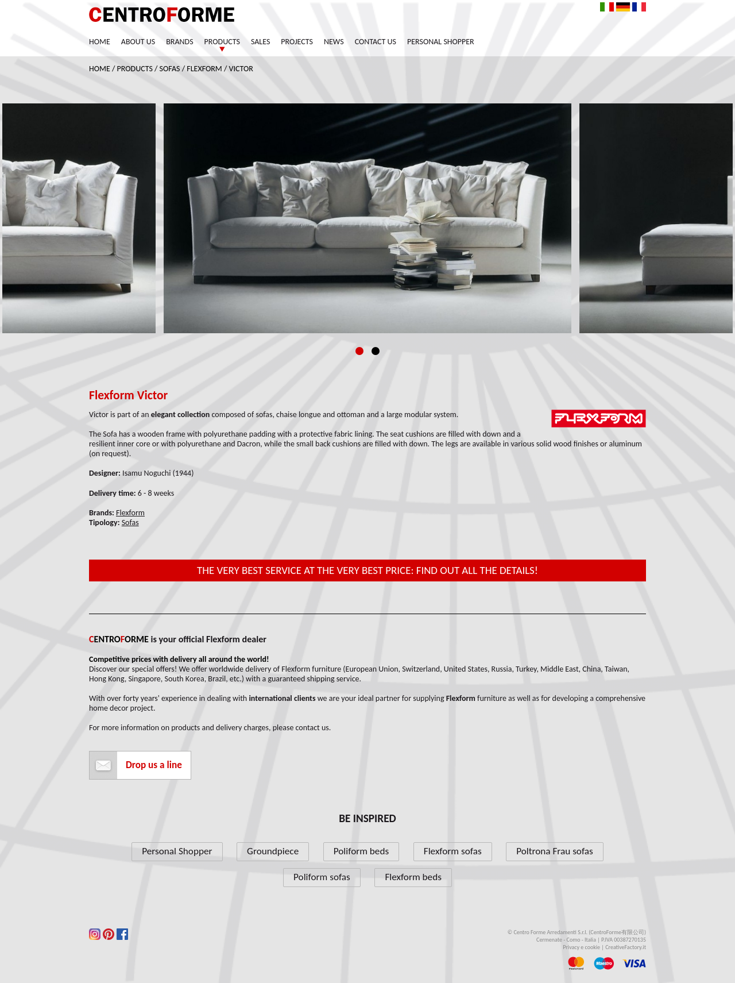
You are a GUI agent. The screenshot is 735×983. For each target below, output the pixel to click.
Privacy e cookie (581, 947)
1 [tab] (359, 351)
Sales (260, 42)
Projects (297, 42)
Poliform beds (361, 851)
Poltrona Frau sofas (554, 851)
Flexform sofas (453, 851)
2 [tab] (376, 351)
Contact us (375, 42)
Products (222, 42)
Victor (241, 69)
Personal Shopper (440, 42)
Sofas (170, 69)
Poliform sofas (321, 877)
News (334, 42)
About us (138, 42)
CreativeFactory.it (625, 947)
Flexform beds (413, 877)
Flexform (204, 69)
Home (99, 42)
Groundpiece (273, 851)
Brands (179, 42)
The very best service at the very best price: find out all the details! (367, 570)
